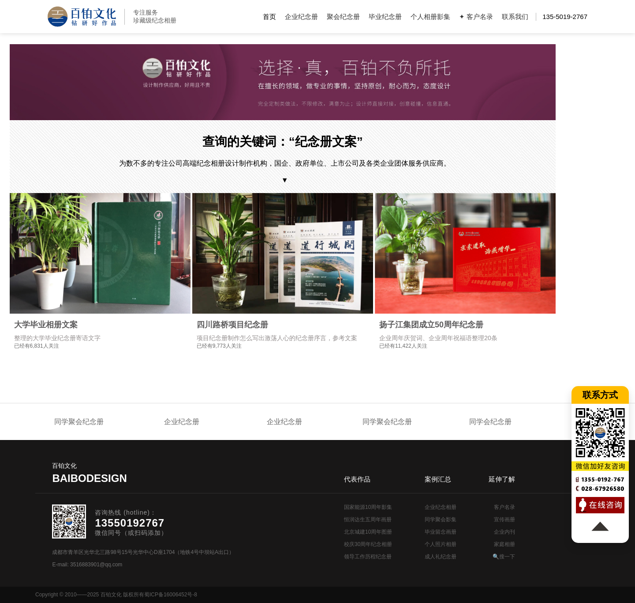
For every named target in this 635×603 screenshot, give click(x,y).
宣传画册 (504, 519)
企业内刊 (504, 532)
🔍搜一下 (504, 557)
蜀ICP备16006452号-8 (170, 595)
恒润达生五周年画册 (368, 519)
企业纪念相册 (440, 507)
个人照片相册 (440, 544)
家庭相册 (504, 544)
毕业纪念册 (385, 16)
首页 (269, 16)
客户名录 (504, 507)
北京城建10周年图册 (368, 532)
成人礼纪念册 (440, 557)
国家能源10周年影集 (368, 507)
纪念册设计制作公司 (82, 16)
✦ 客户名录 (476, 16)
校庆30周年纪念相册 (368, 544)
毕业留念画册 (440, 532)
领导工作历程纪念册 (368, 557)
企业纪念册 (301, 16)
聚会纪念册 (343, 16)
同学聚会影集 (440, 519)
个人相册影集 (430, 16)
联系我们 (515, 16)
